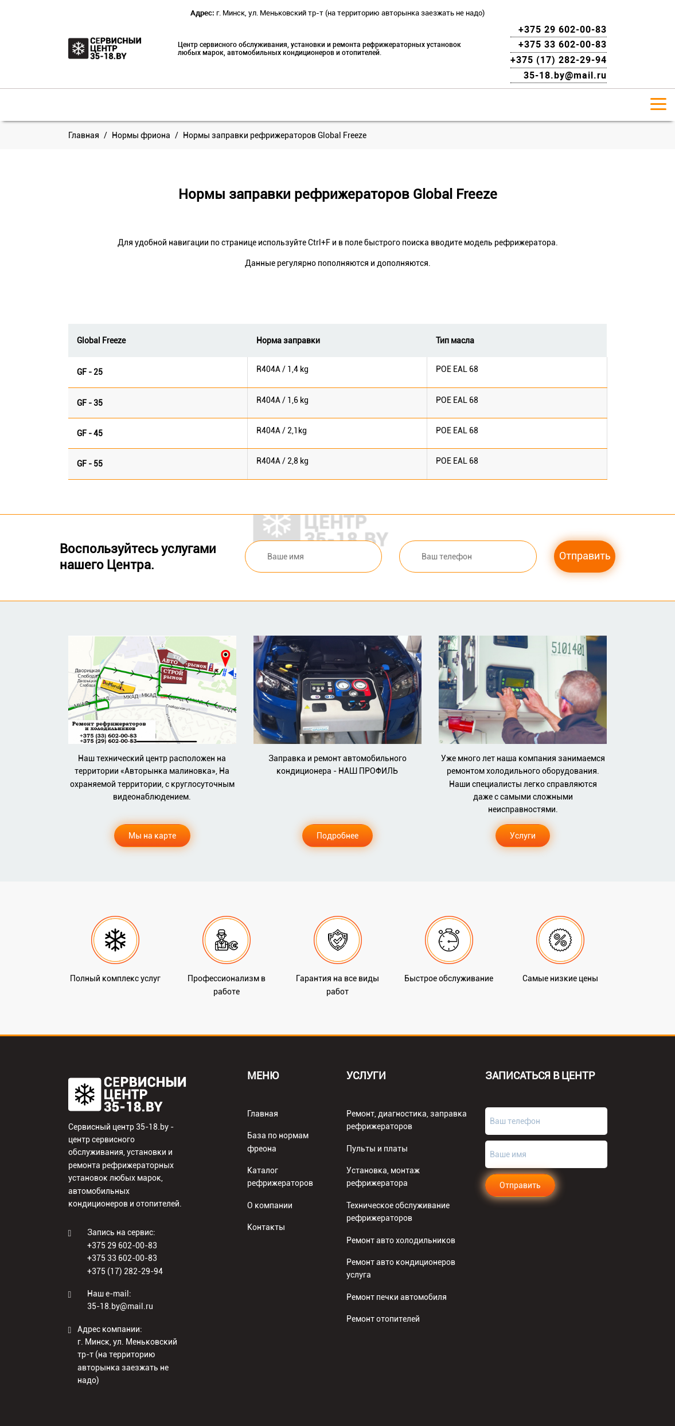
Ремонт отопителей (383, 1318)
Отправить (585, 556)
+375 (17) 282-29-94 (558, 59)
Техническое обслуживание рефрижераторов (398, 1212)
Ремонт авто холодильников (400, 1240)
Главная (83, 135)
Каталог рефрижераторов (280, 1177)
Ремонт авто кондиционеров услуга (400, 1268)
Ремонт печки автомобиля (396, 1297)
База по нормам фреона (278, 1142)
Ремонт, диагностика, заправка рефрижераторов (406, 1120)
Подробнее (337, 835)
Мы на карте (152, 835)
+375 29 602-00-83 (562, 29)
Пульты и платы (377, 1148)
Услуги (523, 835)
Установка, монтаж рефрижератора (383, 1177)
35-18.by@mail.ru (565, 75)
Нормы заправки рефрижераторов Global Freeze (274, 135)
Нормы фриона (141, 135)
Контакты (266, 1227)
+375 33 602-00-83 (562, 44)
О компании (269, 1205)
